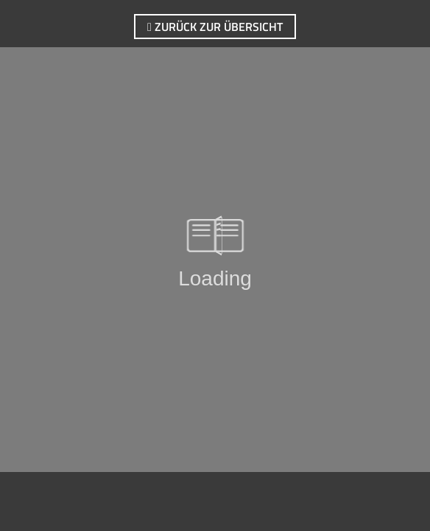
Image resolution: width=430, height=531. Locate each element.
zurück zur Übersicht (215, 26)
